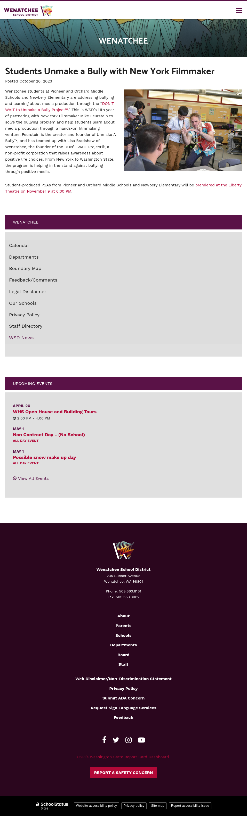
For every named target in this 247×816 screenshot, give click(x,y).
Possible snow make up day (44, 457)
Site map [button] (157, 805)
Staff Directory (25, 326)
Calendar (19, 245)
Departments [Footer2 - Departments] (123, 644)
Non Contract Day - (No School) (49, 434)
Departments (24, 257)
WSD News (21, 337)
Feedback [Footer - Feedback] (123, 717)
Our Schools (23, 303)
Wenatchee (25, 222)
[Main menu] (239, 10)
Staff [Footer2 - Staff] (123, 664)
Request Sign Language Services (123, 707)
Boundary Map (34, 269)
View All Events (33, 478)
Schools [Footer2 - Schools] (123, 635)
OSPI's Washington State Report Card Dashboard (123, 757)
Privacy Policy (24, 314)
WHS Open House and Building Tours (55, 411)
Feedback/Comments (33, 280)
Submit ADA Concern (123, 698)
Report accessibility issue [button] (190, 805)
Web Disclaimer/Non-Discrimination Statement (123, 678)
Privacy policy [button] (134, 805)
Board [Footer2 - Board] (123, 654)
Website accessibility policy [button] (96, 805)
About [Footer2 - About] (123, 615)
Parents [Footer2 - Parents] (123, 625)
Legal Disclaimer (27, 291)
